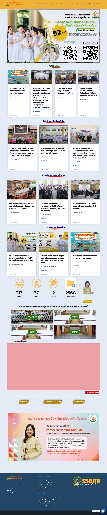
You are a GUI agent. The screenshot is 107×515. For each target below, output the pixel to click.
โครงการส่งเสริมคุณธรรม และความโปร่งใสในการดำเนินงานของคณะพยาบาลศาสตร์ (88, 92)
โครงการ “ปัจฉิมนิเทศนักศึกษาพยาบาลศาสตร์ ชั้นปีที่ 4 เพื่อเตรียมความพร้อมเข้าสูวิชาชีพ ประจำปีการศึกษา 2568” (53, 207)
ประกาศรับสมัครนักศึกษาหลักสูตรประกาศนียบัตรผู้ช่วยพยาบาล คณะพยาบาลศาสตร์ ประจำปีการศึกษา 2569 (52, 259)
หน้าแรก (34, 3)
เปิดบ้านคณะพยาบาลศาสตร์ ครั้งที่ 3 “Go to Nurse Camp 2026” (17, 90)
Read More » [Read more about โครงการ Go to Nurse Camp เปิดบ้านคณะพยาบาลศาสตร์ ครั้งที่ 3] (60, 97)
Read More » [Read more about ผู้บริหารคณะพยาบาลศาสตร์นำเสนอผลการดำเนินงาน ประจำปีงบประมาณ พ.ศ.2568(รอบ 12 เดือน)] (12, 216)
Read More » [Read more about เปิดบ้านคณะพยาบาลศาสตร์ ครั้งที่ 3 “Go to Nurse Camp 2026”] (13, 97)
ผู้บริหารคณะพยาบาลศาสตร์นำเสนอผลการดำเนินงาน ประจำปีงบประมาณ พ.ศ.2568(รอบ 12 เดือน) (21, 206)
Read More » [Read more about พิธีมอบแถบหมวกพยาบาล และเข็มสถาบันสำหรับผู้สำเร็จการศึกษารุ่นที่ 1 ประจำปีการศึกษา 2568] (44, 160)
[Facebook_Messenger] (103, 511)
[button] (9, 36)
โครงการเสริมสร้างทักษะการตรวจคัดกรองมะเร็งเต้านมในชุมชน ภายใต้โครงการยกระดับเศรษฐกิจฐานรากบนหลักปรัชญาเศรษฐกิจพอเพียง (22, 152)
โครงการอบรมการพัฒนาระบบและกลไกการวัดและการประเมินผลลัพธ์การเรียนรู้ (84, 206)
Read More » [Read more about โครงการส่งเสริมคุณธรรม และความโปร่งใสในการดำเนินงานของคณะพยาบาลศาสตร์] (83, 99)
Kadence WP (58, 512)
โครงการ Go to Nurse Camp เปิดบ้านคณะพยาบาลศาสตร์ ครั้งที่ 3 (65, 90)
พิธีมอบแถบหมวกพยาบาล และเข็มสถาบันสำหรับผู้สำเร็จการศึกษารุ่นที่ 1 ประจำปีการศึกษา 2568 (53, 150)
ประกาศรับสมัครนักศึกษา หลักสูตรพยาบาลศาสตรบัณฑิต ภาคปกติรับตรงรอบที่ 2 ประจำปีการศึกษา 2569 (21, 258)
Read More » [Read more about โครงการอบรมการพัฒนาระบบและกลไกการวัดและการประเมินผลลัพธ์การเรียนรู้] (76, 216)
